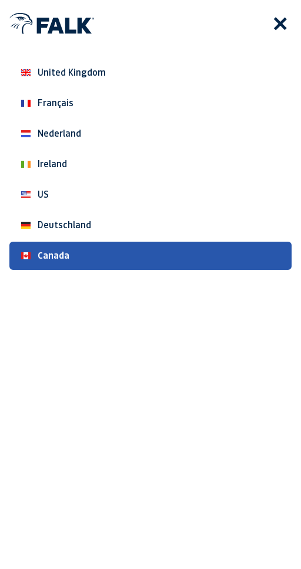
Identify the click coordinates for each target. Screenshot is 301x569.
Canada (45, 255)
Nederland (51, 133)
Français (47, 103)
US (35, 194)
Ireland (44, 164)
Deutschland (56, 225)
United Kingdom (63, 72)
